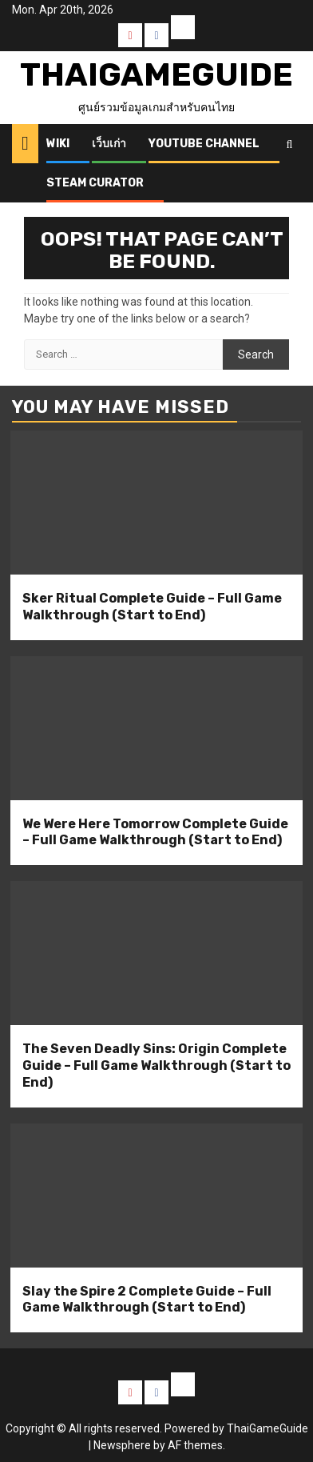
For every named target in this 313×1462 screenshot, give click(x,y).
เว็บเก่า (109, 143)
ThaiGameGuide (156, 75)
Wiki (57, 143)
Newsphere (122, 1445)
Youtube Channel (204, 143)
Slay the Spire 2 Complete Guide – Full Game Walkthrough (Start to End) (146, 1300)
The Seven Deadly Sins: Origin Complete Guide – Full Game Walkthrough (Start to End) (156, 1065)
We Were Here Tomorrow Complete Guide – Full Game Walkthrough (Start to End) (155, 832)
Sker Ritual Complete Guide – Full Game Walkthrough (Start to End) (152, 607)
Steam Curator (95, 183)
